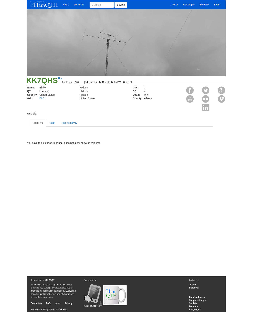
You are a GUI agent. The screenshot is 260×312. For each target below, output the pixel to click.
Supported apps (197, 300)
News (57, 303)
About (66, 4)
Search (121, 4)
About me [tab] (38, 122)
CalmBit (62, 309)
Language (189, 4)
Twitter (192, 284)
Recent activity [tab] (69, 122)
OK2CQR (50, 280)
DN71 (42, 98)
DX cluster (79, 4)
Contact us (36, 303)
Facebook (194, 287)
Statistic (193, 303)
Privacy (68, 303)
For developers (197, 297)
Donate (174, 4)
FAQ (48, 303)
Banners (193, 306)
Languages (195, 309)
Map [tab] (52, 122)
